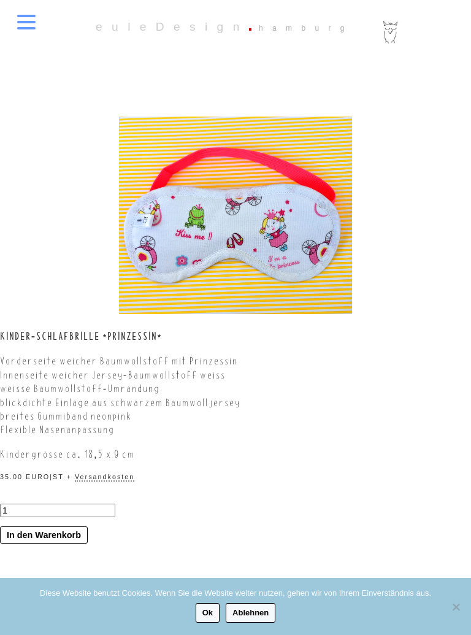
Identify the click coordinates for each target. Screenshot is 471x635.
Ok (207, 612)
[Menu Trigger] (26, 21)
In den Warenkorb (44, 535)
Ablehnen (250, 612)
